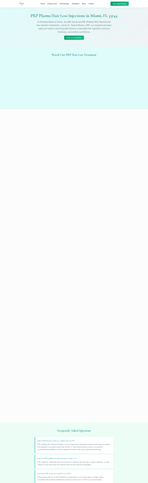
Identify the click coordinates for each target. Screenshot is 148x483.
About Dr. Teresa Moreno (109, 433)
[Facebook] (67, 462)
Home (42, 4)
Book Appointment (119, 4)
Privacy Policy (105, 426)
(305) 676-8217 (28, 321)
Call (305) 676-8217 (74, 357)
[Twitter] (76, 462)
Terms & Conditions (107, 422)
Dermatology (64, 4)
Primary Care (52, 4)
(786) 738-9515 (83, 321)
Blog (84, 4)
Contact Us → (73, 447)
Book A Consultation (74, 38)
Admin (103, 436)
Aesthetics (75, 4)
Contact (91, 4)
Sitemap (103, 429)
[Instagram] (71, 462)
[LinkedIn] (81, 462)
